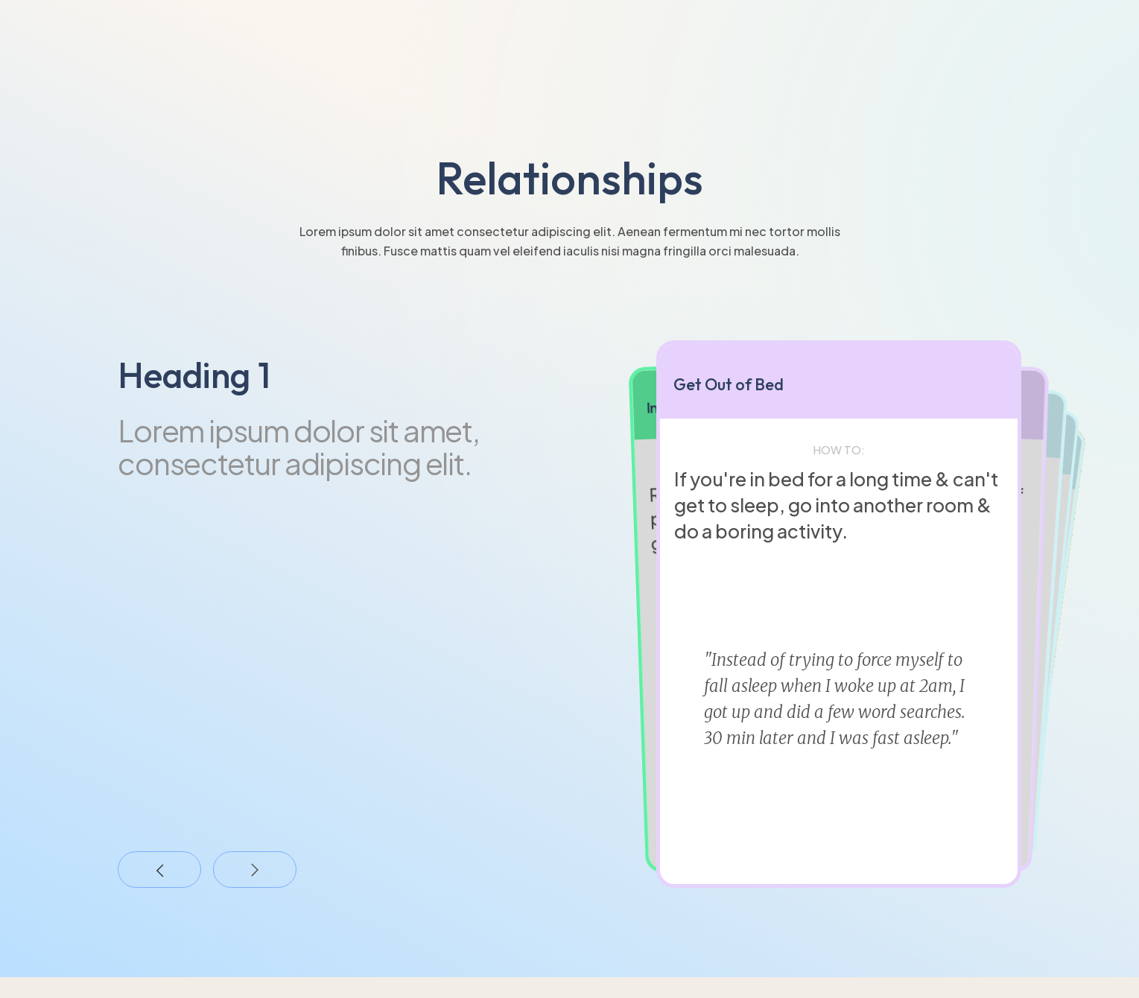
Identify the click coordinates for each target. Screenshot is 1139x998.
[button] (159, 870)
